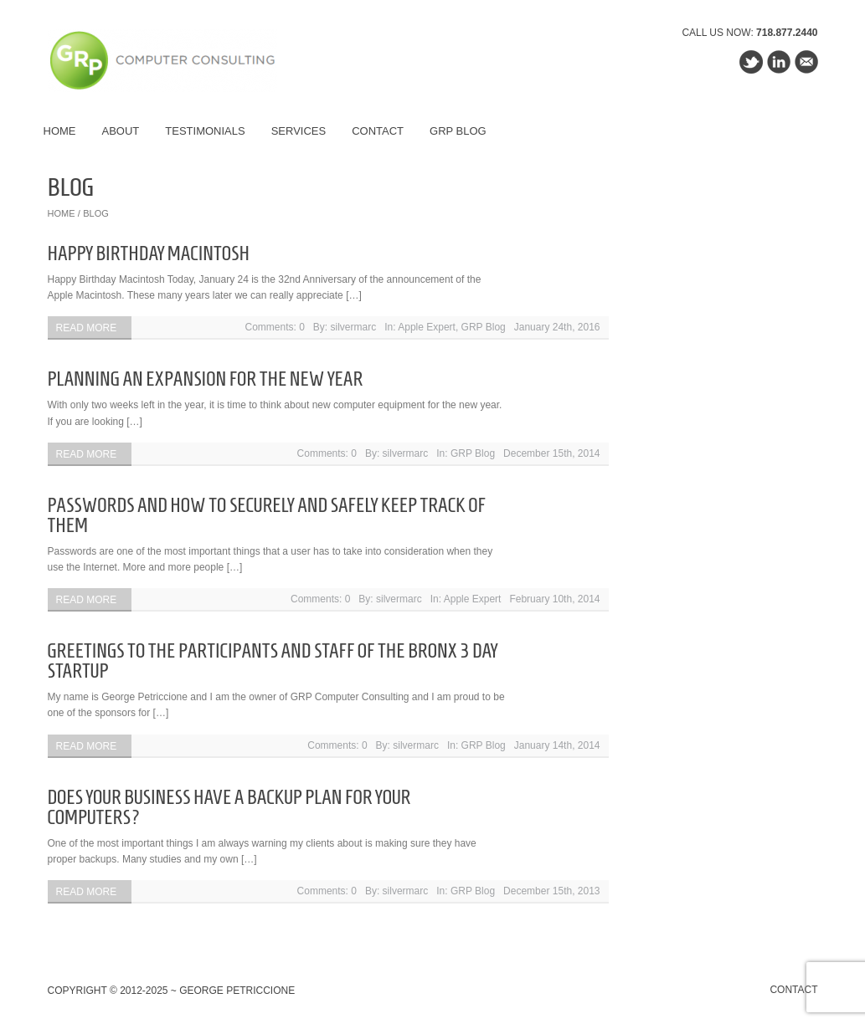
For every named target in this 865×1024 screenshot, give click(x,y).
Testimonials (205, 131)
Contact (378, 131)
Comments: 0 (275, 327)
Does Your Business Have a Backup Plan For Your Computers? (229, 807)
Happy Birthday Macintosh (149, 253)
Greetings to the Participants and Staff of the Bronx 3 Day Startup (273, 661)
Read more (86, 328)
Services (299, 131)
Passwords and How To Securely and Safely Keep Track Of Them (267, 515)
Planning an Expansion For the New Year (205, 379)
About (121, 131)
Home (60, 131)
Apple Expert (427, 327)
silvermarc (354, 327)
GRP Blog (458, 131)
